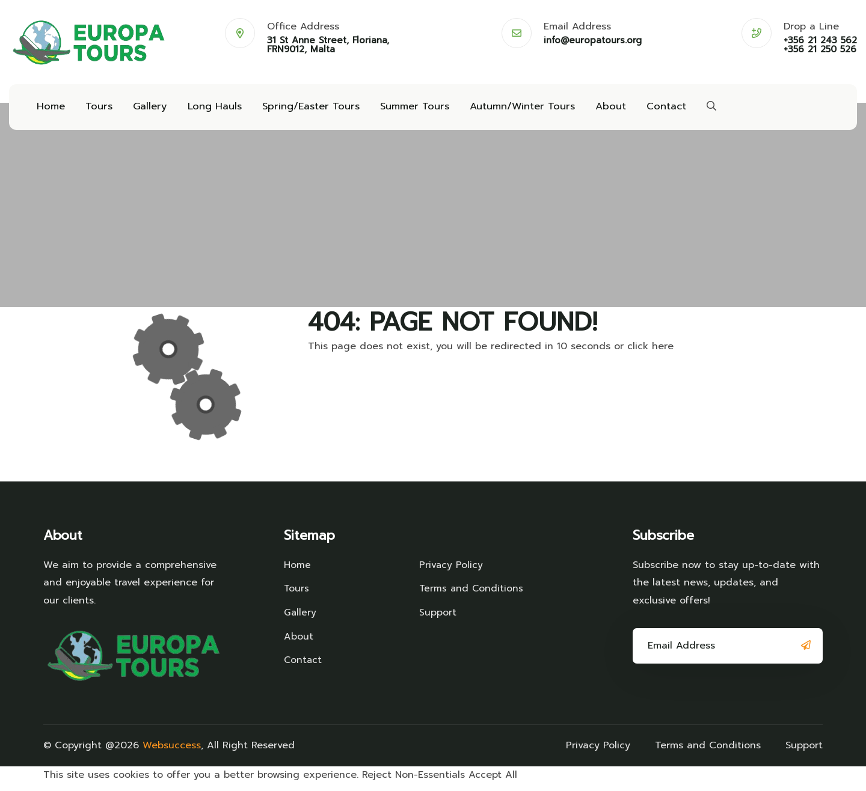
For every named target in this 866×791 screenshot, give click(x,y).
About (598, 109)
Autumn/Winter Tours (511, 109)
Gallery (147, 109)
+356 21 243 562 (820, 40)
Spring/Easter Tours (304, 109)
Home (50, 109)
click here (650, 352)
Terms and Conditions (472, 595)
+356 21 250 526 (820, 49)
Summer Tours (406, 109)
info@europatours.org (593, 40)
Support (437, 619)
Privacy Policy (451, 571)
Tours (97, 109)
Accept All (492, 781)
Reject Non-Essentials (413, 781)
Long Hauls (210, 109)
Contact (652, 109)
